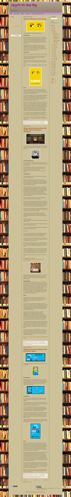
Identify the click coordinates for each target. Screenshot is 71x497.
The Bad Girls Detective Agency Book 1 (34, 477)
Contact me (28, 13)
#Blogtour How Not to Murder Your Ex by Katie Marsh (35, 350)
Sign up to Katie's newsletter (37, 421)
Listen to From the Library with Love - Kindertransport (32, 336)
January (54, 59)
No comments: (36, 474)
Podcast (25, 344)
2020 (53, 64)
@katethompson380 (34, 169)
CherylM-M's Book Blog (24, 5)
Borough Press (28, 123)
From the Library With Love (33, 343)
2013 (53, 75)
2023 (53, 31)
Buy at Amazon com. (29, 471)
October (54, 45)
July (54, 50)
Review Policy (16, 13)
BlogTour (27, 343)
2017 (53, 69)
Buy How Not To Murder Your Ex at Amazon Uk (31, 469)
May (54, 53)
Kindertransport (44, 343)
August (54, 48)
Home (11, 13)
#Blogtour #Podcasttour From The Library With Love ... (56, 38)
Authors (22, 13)
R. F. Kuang (40, 123)
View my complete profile (52, 82)
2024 (53, 30)
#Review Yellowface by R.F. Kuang (34, 19)
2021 (53, 63)
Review (44, 123)
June (54, 51)
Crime (38, 123)
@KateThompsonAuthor (27, 170)
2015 (53, 72)
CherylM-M (45, 488)
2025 (53, 28)
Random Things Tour (29, 344)
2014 (53, 74)
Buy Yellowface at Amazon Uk (28, 116)
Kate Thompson (39, 343)
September (54, 47)
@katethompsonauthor (41, 170)
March (54, 56)
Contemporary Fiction (33, 123)
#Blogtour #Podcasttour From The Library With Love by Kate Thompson (35, 130)
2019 (53, 66)
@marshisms (28, 421)
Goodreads (39, 116)
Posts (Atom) (30, 481)
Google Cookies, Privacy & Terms (38, 13)
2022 (53, 61)
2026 (53, 27)
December (54, 33)
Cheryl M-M (53, 79)
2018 (53, 67)
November (54, 44)
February (54, 58)
